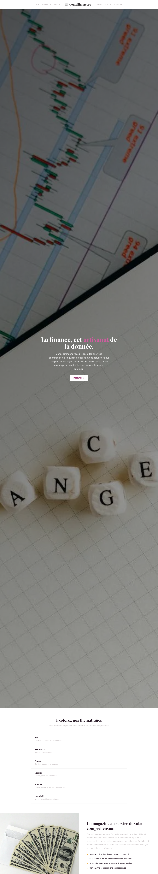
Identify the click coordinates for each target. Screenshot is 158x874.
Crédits (99, 4)
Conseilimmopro (78, 4)
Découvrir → (79, 378)
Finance (108, 4)
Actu (37, 4)
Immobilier (118, 4)
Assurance (46, 4)
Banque (57, 4)
